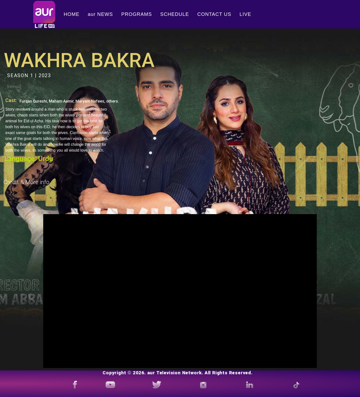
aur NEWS (100, 14)
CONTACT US (214, 14)
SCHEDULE (174, 14)
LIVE (245, 14)
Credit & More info (26, 182)
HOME (71, 14)
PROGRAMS (136, 14)
